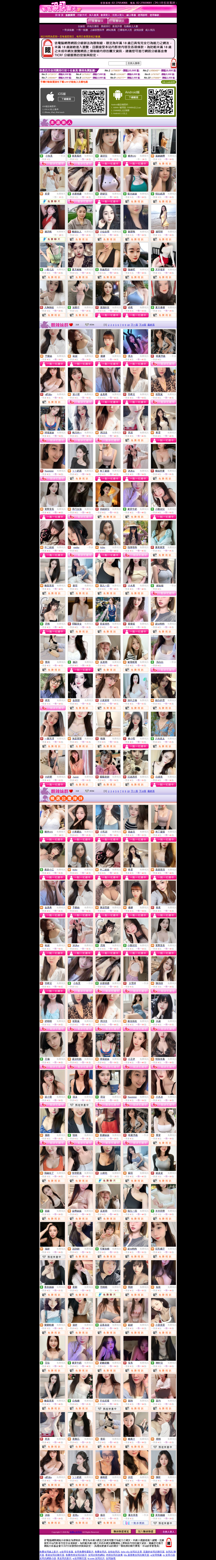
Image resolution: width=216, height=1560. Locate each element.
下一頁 (134, 324)
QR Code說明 (168, 82)
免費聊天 (144, 156)
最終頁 (151, 324)
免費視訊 (88, 156)
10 (128, 324)
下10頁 (142, 324)
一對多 (62, 156)
